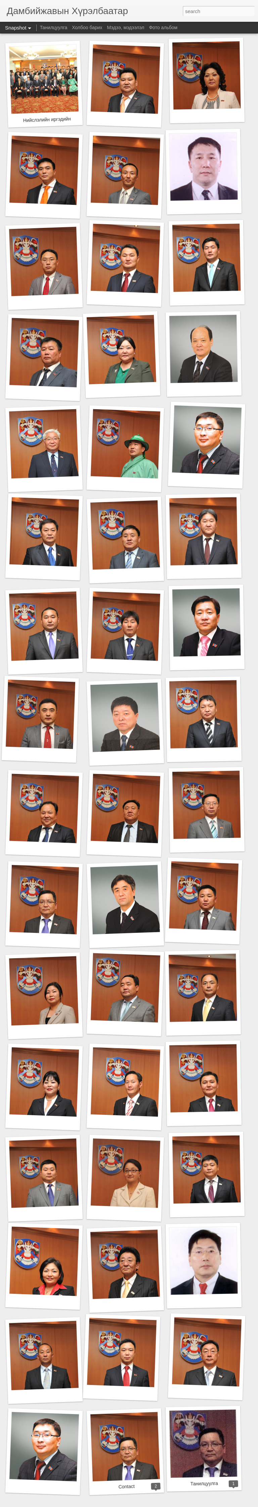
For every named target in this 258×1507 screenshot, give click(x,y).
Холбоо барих (87, 27)
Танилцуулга (53, 27)
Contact (126, 1487)
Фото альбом (163, 27)
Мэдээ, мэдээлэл (125, 27)
